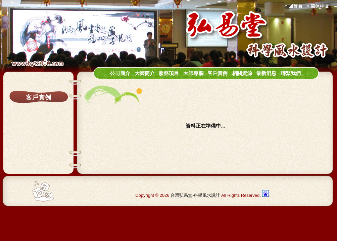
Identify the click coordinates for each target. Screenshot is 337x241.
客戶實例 (217, 73)
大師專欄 (193, 73)
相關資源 (242, 73)
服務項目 (169, 73)
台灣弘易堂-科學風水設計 (195, 195)
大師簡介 (145, 73)
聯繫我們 (291, 73)
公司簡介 (120, 73)
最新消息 (266, 73)
